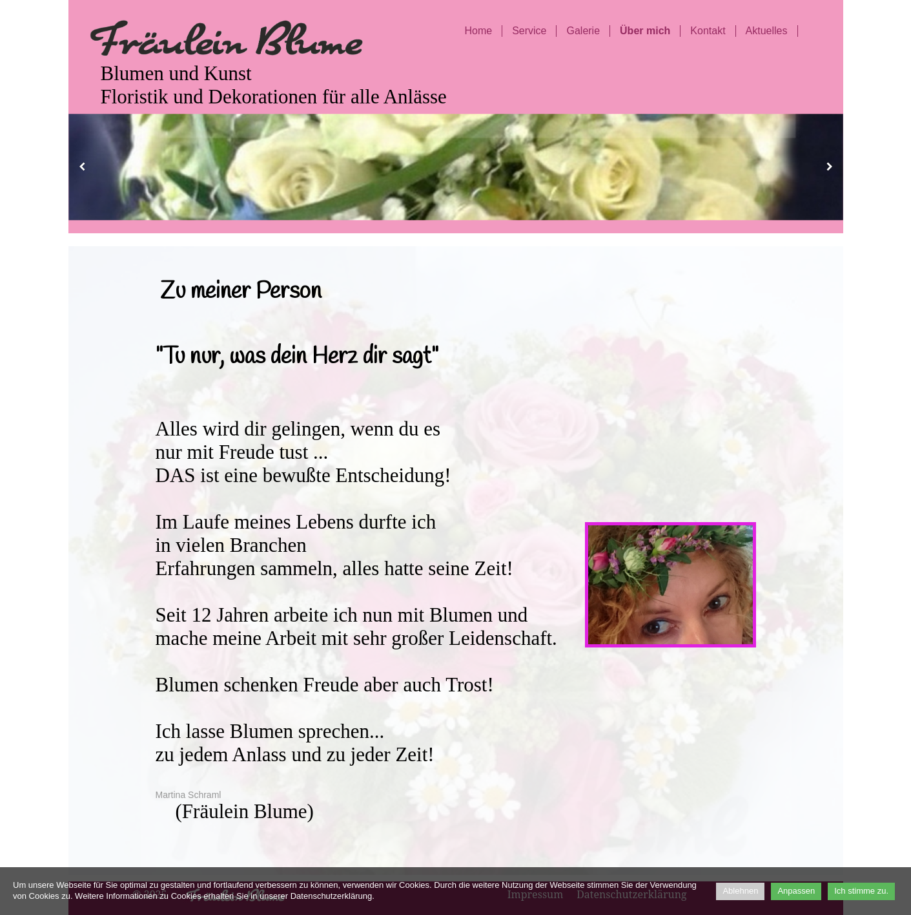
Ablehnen (740, 891)
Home (478, 30)
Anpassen (796, 891)
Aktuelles (767, 30)
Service (529, 30)
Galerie (583, 30)
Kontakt (707, 30)
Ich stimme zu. (861, 891)
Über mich (645, 30)
